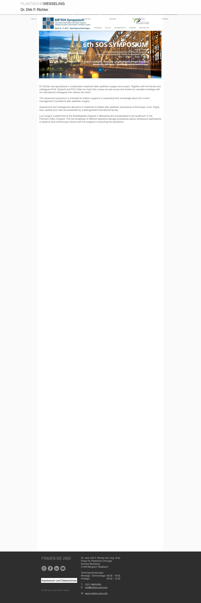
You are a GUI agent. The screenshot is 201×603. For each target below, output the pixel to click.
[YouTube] (62, 568)
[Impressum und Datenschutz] (59, 580)
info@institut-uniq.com (96, 587)
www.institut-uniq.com (96, 593)
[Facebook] (50, 568)
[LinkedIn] (56, 568)
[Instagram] (44, 568)
